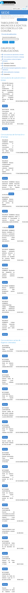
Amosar (5, 106)
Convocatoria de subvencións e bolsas (14, 55)
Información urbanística (10, 66)
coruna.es (14, 15)
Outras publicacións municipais (11, 72)
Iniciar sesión (22, 19)
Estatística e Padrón (9, 63)
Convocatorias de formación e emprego (14, 57)
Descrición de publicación (9, 37)
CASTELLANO (16, 9)
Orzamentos (7, 74)
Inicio (21, 15)
